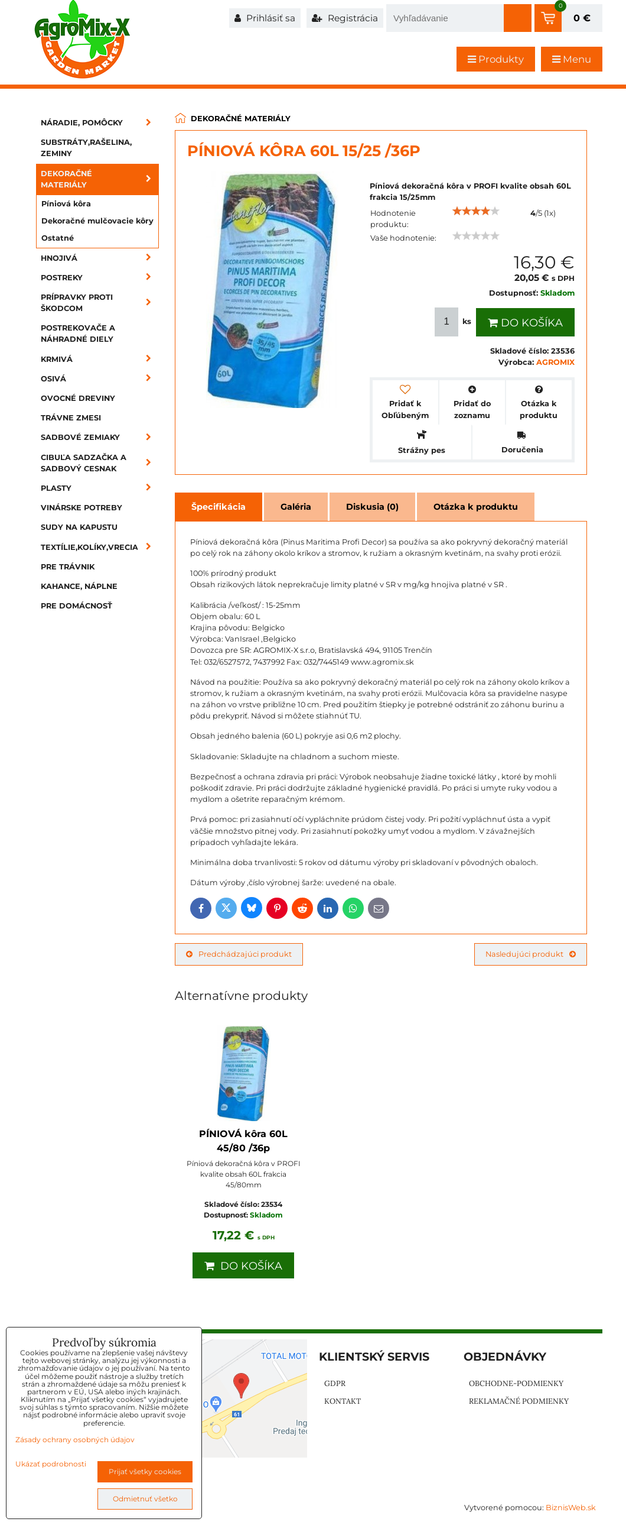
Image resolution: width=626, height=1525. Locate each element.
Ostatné (57, 238)
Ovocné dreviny (78, 398)
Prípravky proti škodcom (100, 302)
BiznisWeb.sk (571, 1507)
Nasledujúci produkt (530, 954)
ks (454, 321)
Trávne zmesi (71, 417)
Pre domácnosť (76, 605)
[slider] (476, 211)
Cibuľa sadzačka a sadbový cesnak (100, 463)
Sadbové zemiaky (100, 437)
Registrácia (345, 18)
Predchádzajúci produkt (239, 954)
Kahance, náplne (79, 586)
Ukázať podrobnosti (50, 1464)
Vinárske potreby (81, 507)
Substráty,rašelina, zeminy (86, 148)
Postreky (100, 277)
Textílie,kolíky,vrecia (100, 547)
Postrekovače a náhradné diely (78, 333)
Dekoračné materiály (100, 179)
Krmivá (100, 359)
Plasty (100, 488)
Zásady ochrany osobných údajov (75, 1439)
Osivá (100, 378)
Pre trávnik (67, 566)
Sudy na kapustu (79, 527)
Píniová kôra (66, 203)
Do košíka (525, 322)
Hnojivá (100, 258)
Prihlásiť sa (264, 18)
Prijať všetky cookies (145, 1471)
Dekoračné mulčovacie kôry (97, 220)
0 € (582, 18)
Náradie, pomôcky (100, 122)
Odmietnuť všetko (145, 1498)
